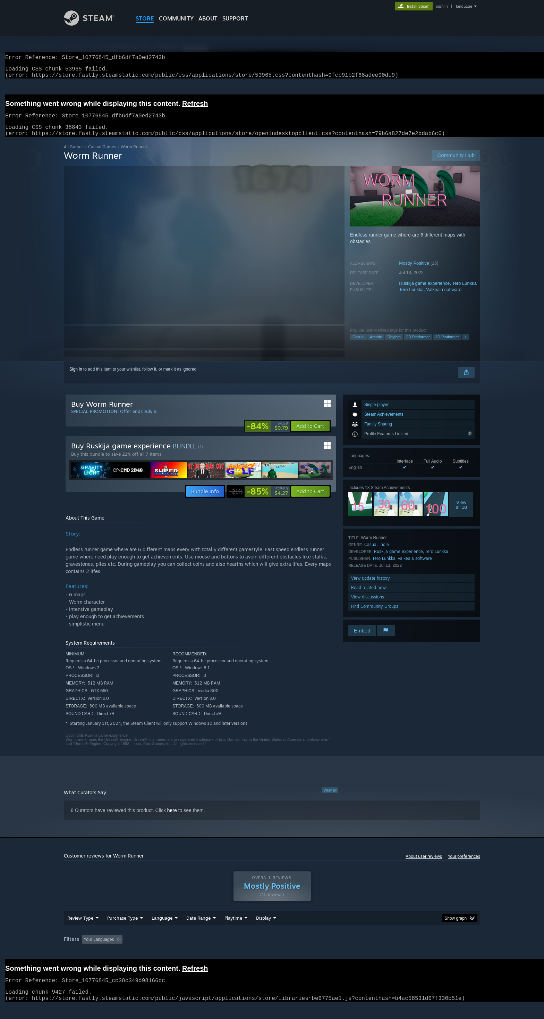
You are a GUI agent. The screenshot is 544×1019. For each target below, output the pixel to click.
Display (263, 926)
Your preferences (464, 864)
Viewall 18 (461, 513)
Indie (384, 552)
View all (330, 798)
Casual (358, 345)
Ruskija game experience (424, 291)
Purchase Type (122, 926)
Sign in (75, 377)
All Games (74, 155)
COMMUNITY (176, 18)
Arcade (376, 345)
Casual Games (102, 155)
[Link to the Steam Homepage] (94, 24)
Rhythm (394, 345)
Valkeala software (443, 297)
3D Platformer (447, 345)
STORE (145, 18)
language (464, 6)
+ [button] (466, 345)
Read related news (369, 595)
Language (162, 926)
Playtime (233, 926)
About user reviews (424, 864)
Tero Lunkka (464, 291)
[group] (272, 948)
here (172, 818)
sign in (442, 6)
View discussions (367, 605)
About (208, 18)
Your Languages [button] (99, 947)
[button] (310, 434)
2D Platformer (418, 345)
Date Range (198, 926)
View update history (370, 586)
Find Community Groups (374, 614)
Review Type (80, 926)
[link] (267, 434)
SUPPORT (235, 18)
